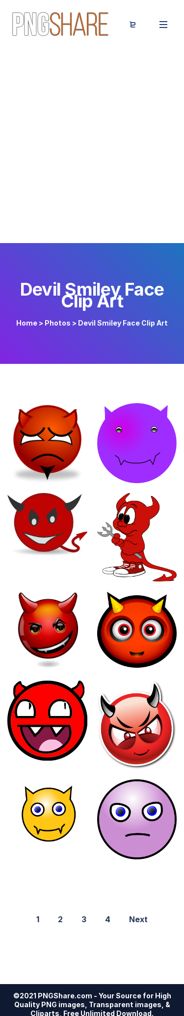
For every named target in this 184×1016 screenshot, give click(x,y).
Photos (58, 323)
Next (138, 919)
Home (26, 323)
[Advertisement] (92, 146)
